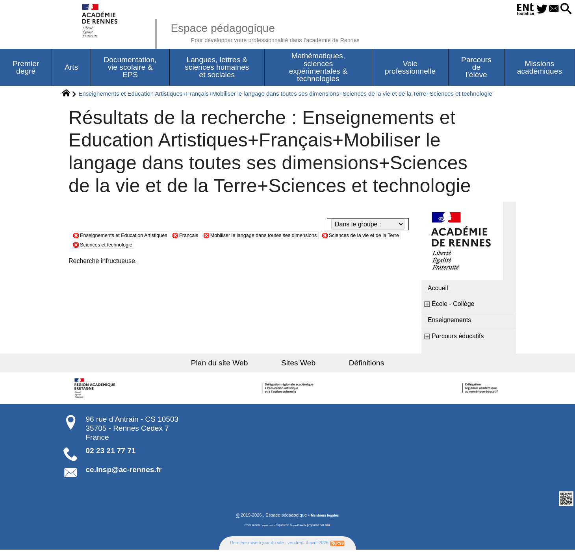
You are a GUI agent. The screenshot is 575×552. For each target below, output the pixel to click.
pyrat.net (264, 528)
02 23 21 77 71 (111, 452)
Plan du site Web (235, 365)
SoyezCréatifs (299, 528)
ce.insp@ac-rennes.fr (124, 471)
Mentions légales (325, 517)
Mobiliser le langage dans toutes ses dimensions (307, 236)
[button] (563, 9)
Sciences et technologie (214, 246)
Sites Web (298, 365)
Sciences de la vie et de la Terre (124, 246)
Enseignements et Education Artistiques (135, 236)
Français (215, 236)
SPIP (331, 528)
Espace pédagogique (290, 31)
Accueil (438, 290)
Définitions (350, 365)
